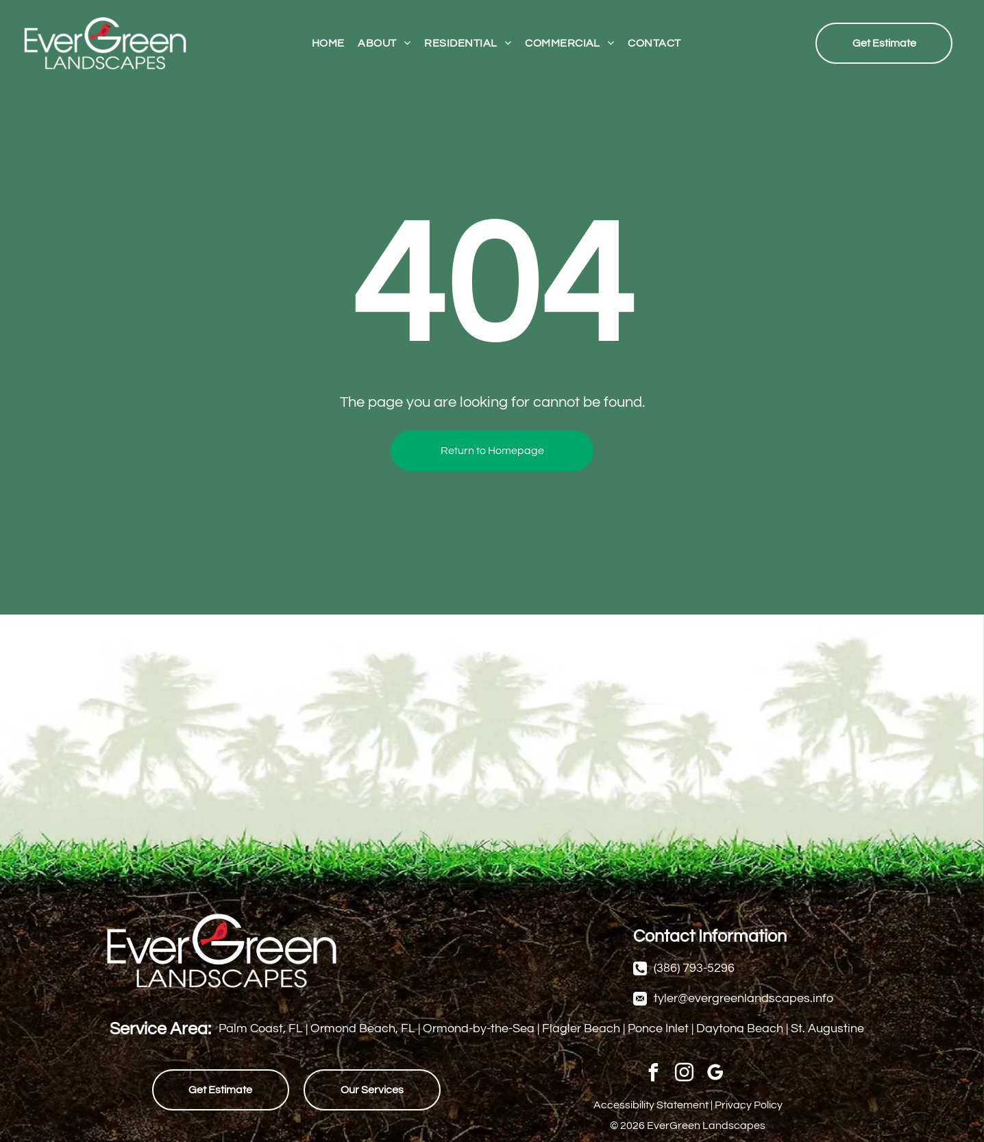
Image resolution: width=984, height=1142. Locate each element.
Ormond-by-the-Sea (478, 1028)
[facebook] (653, 1074)
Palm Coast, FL (261, 1028)
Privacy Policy (749, 1104)
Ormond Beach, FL (362, 1028)
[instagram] (684, 1074)
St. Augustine (827, 1028)
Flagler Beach (581, 1028)
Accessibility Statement (651, 1104)
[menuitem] (328, 43)
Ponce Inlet (658, 1028)
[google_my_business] (715, 1074)
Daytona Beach (739, 1028)
